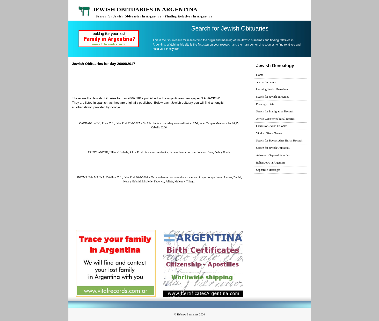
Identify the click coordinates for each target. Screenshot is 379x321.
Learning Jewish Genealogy (272, 89)
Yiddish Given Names (269, 133)
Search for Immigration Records (275, 111)
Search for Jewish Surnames (272, 96)
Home (259, 75)
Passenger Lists (265, 104)
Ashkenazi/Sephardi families (273, 155)
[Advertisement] (161, 80)
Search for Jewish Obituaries (273, 147)
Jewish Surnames (266, 82)
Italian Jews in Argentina (270, 162)
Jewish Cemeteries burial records (275, 118)
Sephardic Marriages (268, 170)
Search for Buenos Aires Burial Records (279, 140)
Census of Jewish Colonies (271, 126)
